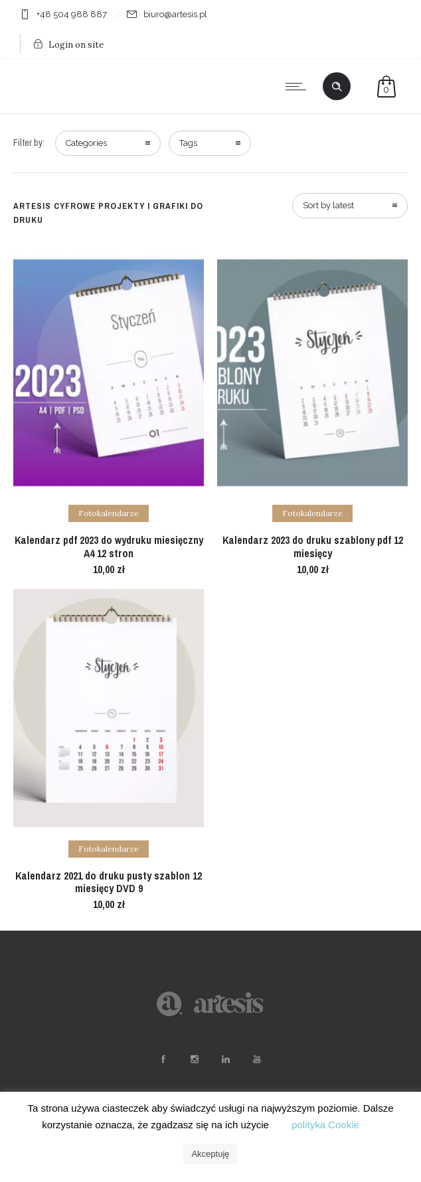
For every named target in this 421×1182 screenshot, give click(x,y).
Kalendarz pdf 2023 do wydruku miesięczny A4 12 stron (109, 546)
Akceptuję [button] (210, 1154)
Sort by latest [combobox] (328, 205)
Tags (188, 143)
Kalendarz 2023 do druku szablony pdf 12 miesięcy (312, 546)
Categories (86, 143)
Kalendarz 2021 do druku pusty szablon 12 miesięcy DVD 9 (108, 881)
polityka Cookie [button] (325, 1124)
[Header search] (336, 87)
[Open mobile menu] (299, 86)
